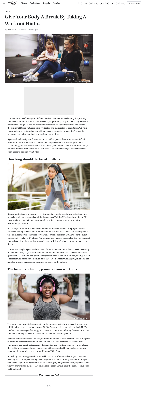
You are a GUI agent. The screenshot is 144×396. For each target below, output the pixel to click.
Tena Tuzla (11, 30)
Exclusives (35, 3)
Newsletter (134, 3)
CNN (80, 327)
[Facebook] (80, 3)
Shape (80, 217)
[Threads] (118, 3)
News (24, 3)
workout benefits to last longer (30, 366)
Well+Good (65, 232)
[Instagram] (91, 3)
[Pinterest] (107, 3)
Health (7, 11)
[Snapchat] (112, 3)
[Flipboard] (102, 3)
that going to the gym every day (32, 214)
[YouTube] (85, 3)
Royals (46, 3)
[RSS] (123, 3)
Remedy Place (61, 252)
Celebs (56, 3)
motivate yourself (30, 342)
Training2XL (59, 217)
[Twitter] (96, 3)
